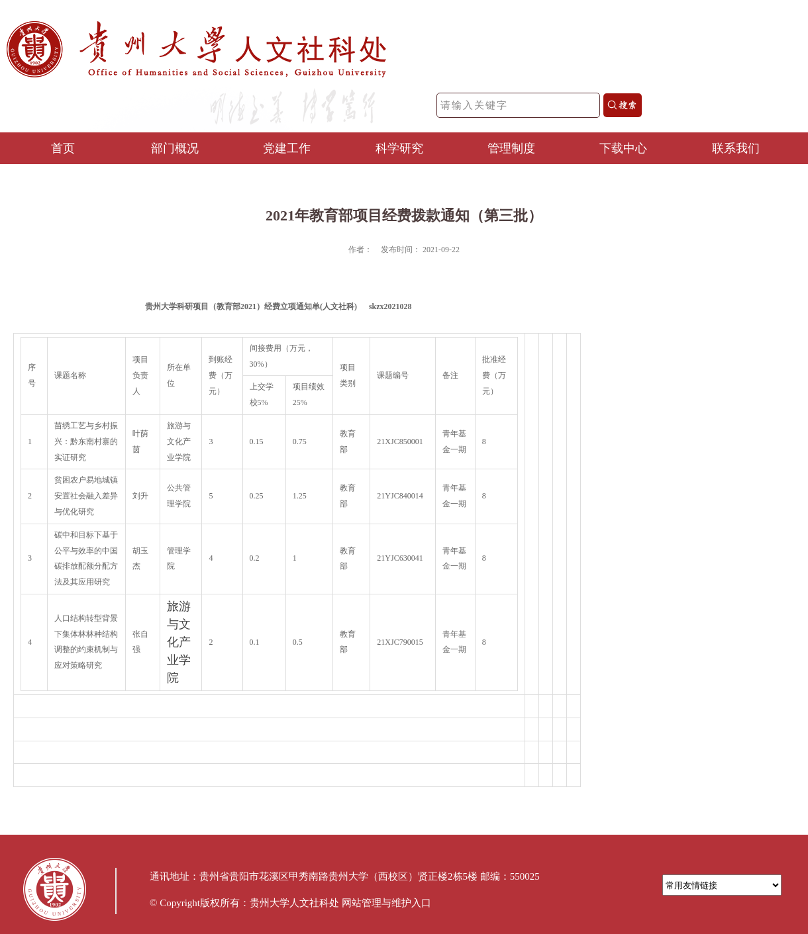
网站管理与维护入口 (386, 903)
